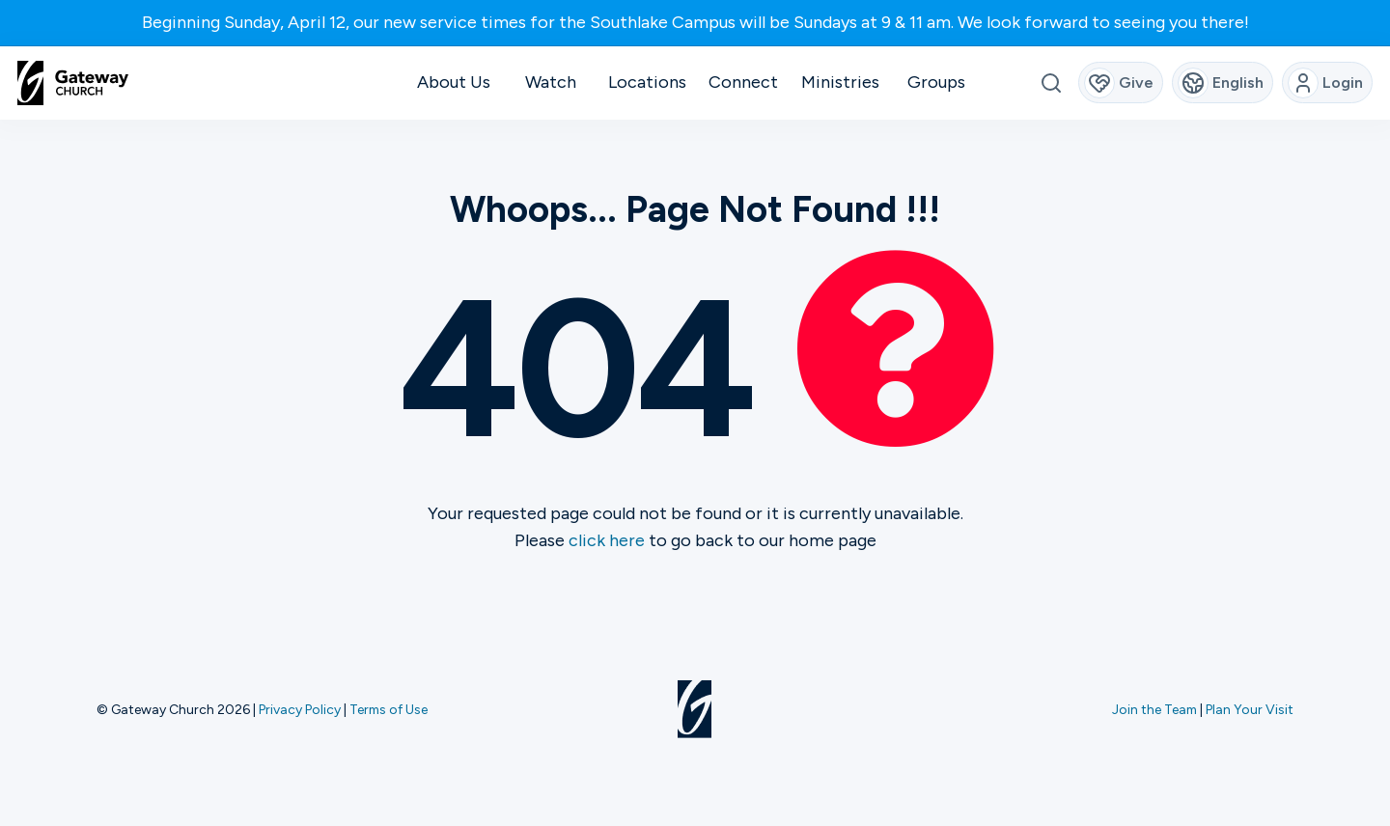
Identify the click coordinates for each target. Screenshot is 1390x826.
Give (1119, 83)
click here (607, 540)
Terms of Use (388, 709)
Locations (647, 82)
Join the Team (1154, 709)
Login (1326, 83)
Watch (550, 82)
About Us (453, 82)
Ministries (840, 82)
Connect (743, 82)
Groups (936, 82)
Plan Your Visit (1249, 709)
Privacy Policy (300, 709)
